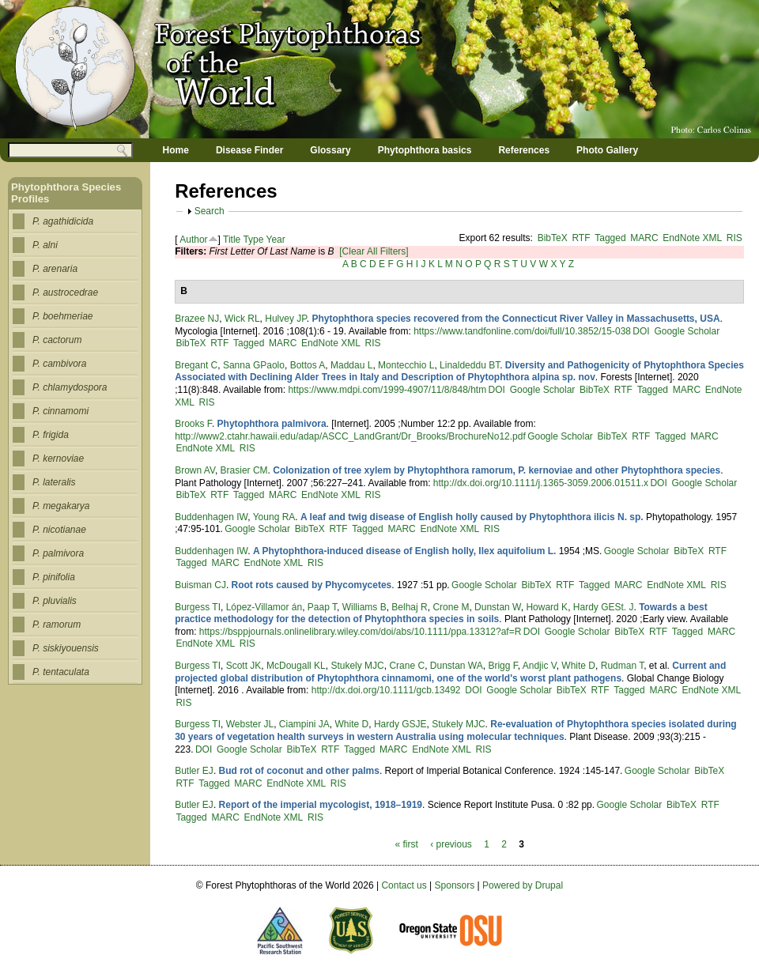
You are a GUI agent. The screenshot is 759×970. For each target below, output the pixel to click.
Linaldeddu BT (470, 365)
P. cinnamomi (60, 411)
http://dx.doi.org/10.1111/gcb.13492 (387, 690)
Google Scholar (686, 331)
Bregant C (196, 365)
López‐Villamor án (264, 607)
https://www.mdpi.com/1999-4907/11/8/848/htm (387, 389)
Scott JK (244, 665)
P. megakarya (61, 505)
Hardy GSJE (400, 724)
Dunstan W (497, 607)
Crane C (407, 665)
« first (406, 844)
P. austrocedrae (65, 292)
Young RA (274, 517)
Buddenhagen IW (211, 517)
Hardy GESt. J (603, 607)
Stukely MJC (356, 665)
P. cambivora (59, 363)
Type (253, 239)
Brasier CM (244, 470)
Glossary (330, 150)
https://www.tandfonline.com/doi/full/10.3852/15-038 (522, 331)
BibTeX (553, 237)
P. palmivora (58, 553)
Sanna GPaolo (254, 365)
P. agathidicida (62, 221)
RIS (734, 237)
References (523, 150)
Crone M (450, 607)
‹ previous (451, 844)
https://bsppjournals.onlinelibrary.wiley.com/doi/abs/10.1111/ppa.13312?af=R (360, 631)
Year (275, 239)
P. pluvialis (54, 600)
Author (193, 239)
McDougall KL (296, 665)
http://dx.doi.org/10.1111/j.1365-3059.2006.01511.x (540, 483)
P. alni (45, 245)
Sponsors (455, 885)
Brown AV (195, 470)
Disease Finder (249, 150)
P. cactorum (56, 339)
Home (176, 150)
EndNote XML (692, 237)
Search (209, 211)
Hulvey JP (285, 318)
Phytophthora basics (425, 150)
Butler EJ (194, 770)
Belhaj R (409, 607)
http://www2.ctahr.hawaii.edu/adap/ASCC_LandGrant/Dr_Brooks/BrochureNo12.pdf (350, 436)
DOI (640, 331)
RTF (581, 237)
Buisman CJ (200, 585)
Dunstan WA (456, 665)
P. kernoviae (58, 458)
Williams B (364, 607)
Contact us (403, 885)
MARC (644, 237)
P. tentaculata (60, 671)
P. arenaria (54, 268)
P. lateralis (53, 482)
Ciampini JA (304, 724)
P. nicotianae (59, 529)
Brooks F (193, 423)
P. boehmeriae (62, 316)
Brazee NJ (197, 318)
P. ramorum (56, 624)
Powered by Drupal (522, 885)
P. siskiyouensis (65, 648)
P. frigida (50, 434)
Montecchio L (406, 365)
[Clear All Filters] (373, 251)
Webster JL (250, 724)
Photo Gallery (607, 150)
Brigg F (502, 665)
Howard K (547, 607)
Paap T (322, 607)
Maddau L (351, 365)
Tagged (610, 237)
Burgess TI (198, 607)
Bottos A (308, 365)
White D (578, 665)
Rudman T (622, 665)
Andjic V (540, 665)
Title (231, 239)
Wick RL (242, 318)
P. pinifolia (53, 577)
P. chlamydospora (70, 387)
